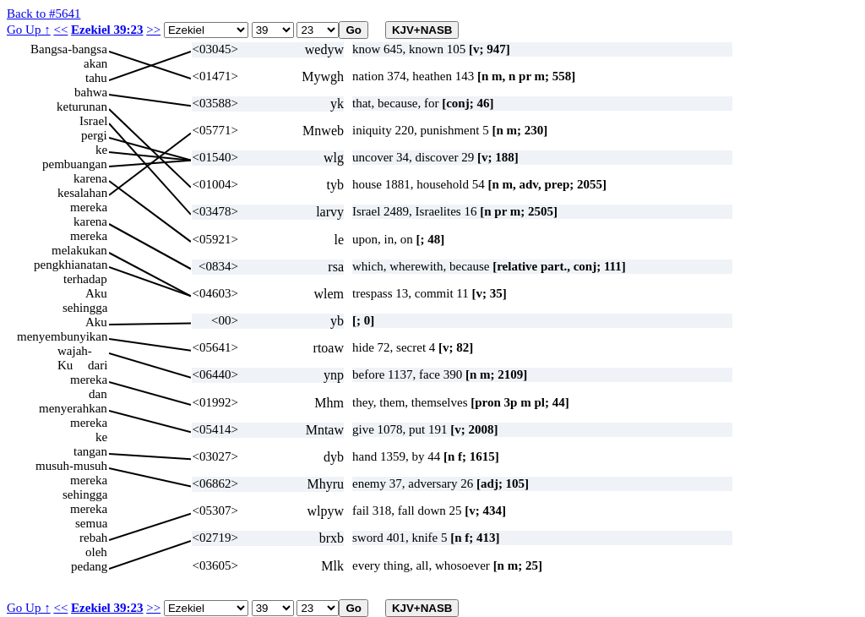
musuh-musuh (71, 465)
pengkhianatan (70, 264)
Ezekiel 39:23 (107, 29)
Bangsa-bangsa (68, 49)
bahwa (90, 92)
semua (91, 523)
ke (101, 149)
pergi (94, 135)
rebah (93, 537)
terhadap (85, 279)
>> (153, 29)
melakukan (79, 250)
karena (90, 178)
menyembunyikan (62, 336)
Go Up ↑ (29, 29)
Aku (96, 293)
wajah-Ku (74, 351)
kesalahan (82, 192)
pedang (89, 566)
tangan (90, 451)
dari (97, 365)
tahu (96, 78)
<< (60, 29)
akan (95, 63)
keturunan (82, 106)
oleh (96, 552)
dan (98, 394)
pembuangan (74, 164)
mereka (88, 207)
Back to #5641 (44, 13)
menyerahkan (73, 408)
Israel (93, 121)
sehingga (85, 307)
